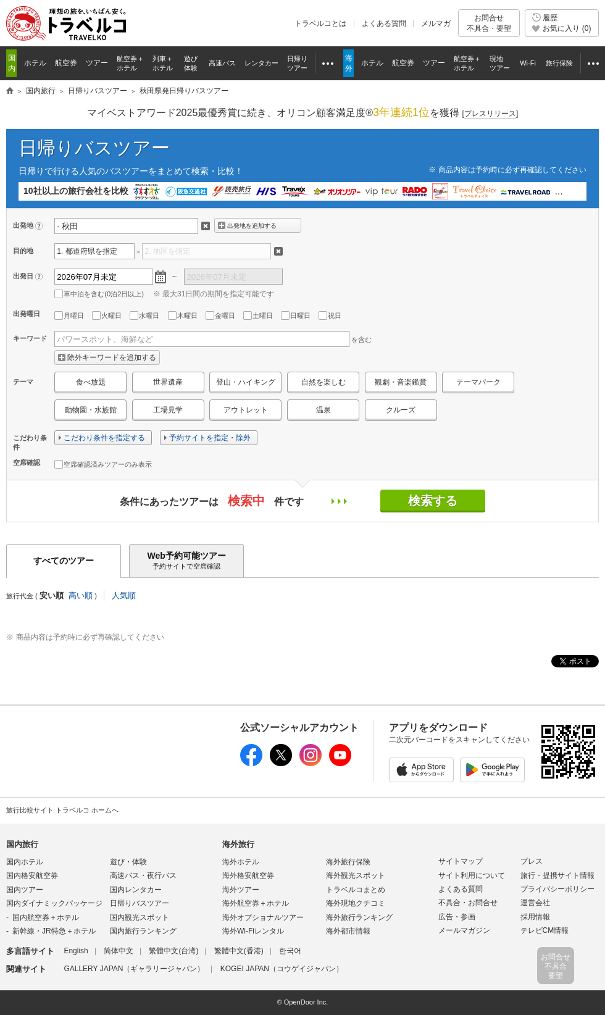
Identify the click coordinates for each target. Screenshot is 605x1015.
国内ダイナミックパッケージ (54, 903)
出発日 (23, 276)
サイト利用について (471, 875)
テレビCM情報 (544, 930)
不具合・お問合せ (468, 902)
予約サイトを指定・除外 (210, 437)
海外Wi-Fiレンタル (253, 931)
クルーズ (400, 410)
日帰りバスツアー (94, 148)
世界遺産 (168, 382)
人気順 (124, 595)
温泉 (323, 410)
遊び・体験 (128, 862)
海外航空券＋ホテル (255, 903)
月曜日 (69, 315)
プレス (531, 861)
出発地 (23, 225)
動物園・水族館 (91, 410)
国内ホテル (24, 862)
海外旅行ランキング (359, 917)
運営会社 (535, 902)
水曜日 (144, 315)
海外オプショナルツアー (263, 917)
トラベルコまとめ (355, 889)
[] (490, 114)
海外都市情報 (348, 931)
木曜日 (183, 315)
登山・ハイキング (245, 382)
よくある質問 (384, 23)
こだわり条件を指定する (104, 437)
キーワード (30, 338)
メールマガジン (464, 930)
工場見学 (168, 410)
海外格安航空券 (248, 875)
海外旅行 (238, 844)
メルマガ (436, 23)
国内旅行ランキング (143, 931)
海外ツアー (240, 889)
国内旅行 (22, 844)
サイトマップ (460, 861)
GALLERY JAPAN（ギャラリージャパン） (134, 968)
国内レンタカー (136, 889)
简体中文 (118, 950)
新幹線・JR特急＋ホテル (54, 931)
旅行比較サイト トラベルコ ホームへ (62, 810)
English (76, 950)
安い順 (52, 595)
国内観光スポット (139, 917)
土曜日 (258, 315)
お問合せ (489, 23)
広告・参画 (456, 917)
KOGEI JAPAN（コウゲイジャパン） (281, 968)
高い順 (81, 595)
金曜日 (220, 315)
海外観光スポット (355, 875)
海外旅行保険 (348, 862)
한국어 (290, 950)
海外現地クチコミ (355, 903)
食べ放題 (91, 382)
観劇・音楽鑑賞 (401, 382)
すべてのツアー (63, 561)
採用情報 (535, 917)
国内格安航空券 (32, 875)
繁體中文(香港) (239, 950)
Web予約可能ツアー (186, 561)
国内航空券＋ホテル (45, 917)
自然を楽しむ (323, 382)
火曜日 (107, 315)
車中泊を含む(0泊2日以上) (99, 294)
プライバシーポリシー (557, 889)
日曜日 (296, 315)
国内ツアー (24, 889)
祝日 (330, 315)
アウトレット (245, 410)
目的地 (23, 250)
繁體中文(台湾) (173, 950)
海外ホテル (240, 862)
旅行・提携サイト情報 (557, 875)
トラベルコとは (320, 23)
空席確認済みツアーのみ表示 (103, 464)
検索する (432, 501)
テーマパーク (478, 382)
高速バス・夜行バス (143, 875)
